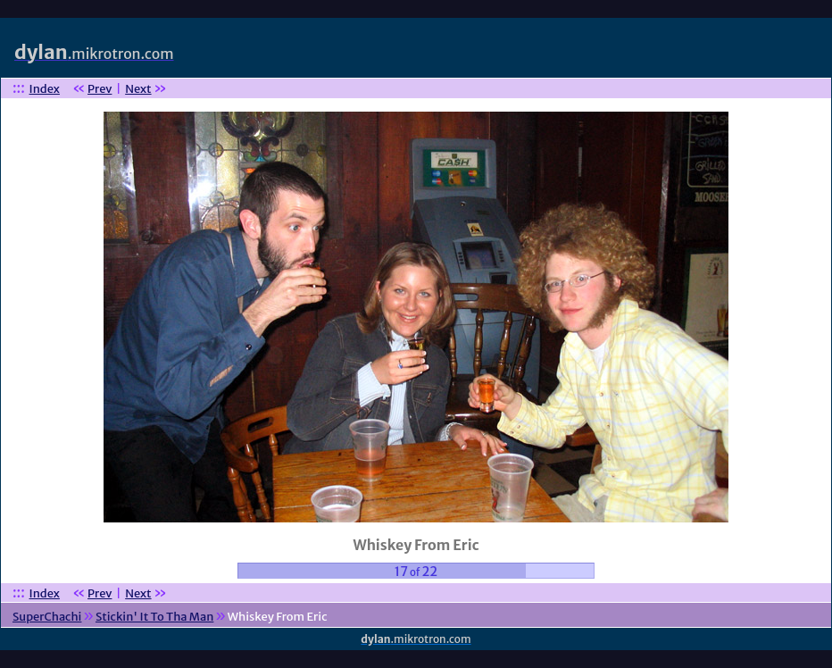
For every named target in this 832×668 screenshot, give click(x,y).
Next (138, 88)
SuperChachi (46, 616)
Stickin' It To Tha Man (154, 616)
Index (44, 88)
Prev (99, 88)
